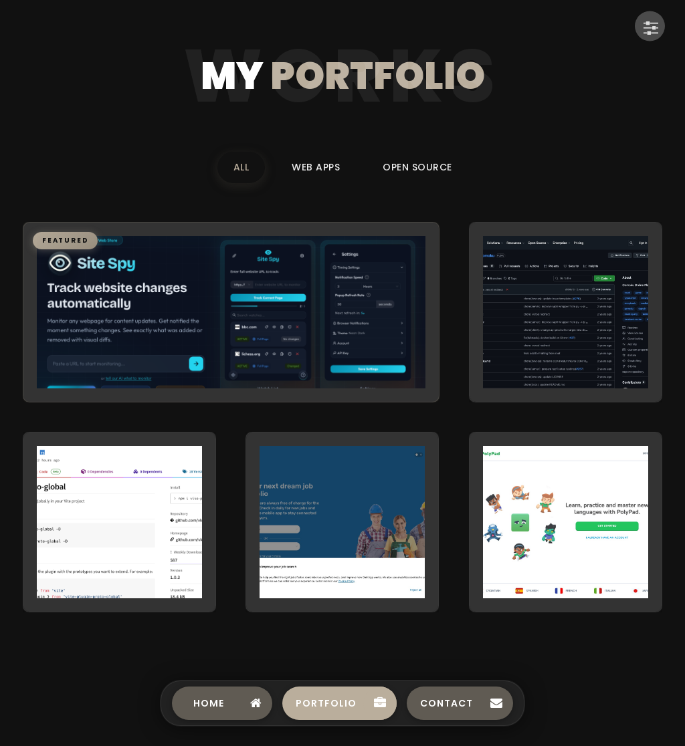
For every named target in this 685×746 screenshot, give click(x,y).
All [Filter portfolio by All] (241, 167)
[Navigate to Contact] (460, 703)
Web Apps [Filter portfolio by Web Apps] (316, 167)
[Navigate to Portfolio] (339, 703)
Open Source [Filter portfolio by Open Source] (417, 167)
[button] (231, 312)
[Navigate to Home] (222, 703)
